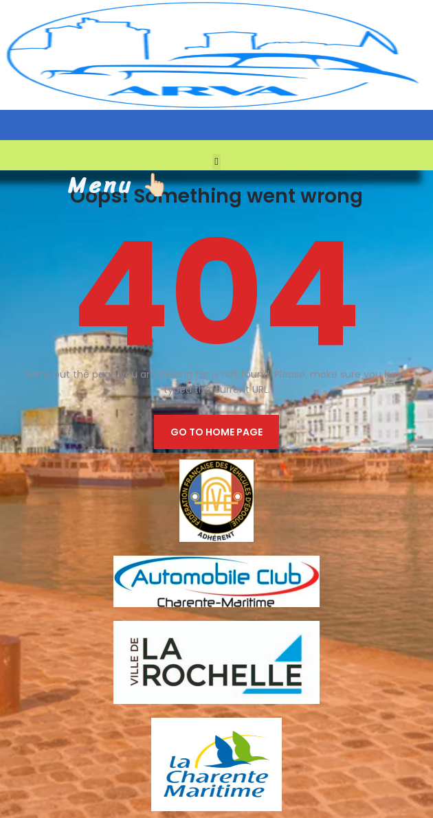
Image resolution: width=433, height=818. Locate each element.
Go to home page (216, 432)
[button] (216, 162)
